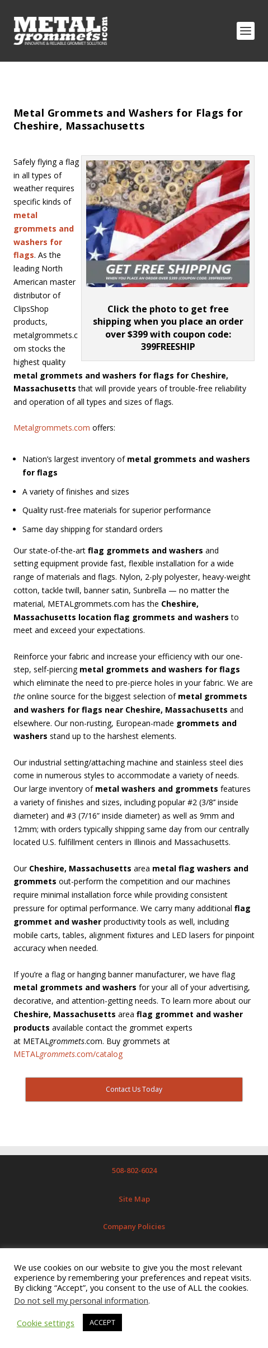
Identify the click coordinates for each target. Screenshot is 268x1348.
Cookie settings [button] (45, 1323)
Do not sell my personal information (81, 1300)
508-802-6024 (134, 1170)
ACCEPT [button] (102, 1322)
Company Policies (134, 1226)
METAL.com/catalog (68, 1054)
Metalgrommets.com (51, 427)
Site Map (134, 1199)
